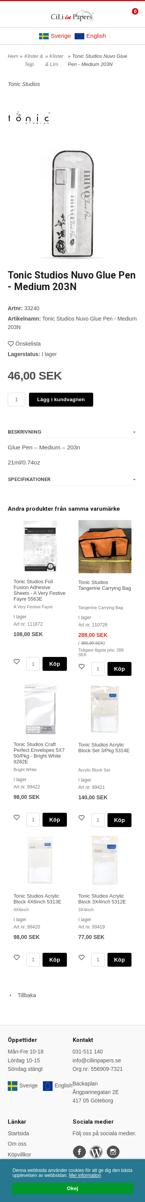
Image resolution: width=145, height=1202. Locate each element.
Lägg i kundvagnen (61, 399)
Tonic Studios (24, 84)
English (90, 35)
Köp (54, 664)
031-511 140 (88, 1051)
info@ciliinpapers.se (97, 1060)
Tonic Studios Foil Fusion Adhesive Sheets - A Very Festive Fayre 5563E (39, 590)
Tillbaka (22, 995)
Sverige (55, 35)
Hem (13, 56)
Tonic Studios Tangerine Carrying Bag (104, 585)
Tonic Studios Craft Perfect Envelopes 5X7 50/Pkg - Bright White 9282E (39, 753)
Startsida (18, 1133)
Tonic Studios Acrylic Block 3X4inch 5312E (102, 899)
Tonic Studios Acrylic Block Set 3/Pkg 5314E (104, 747)
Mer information (85, 1175)
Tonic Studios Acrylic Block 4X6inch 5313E (37, 899)
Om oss (17, 1144)
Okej (72, 1188)
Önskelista (24, 344)
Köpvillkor (19, 1154)
